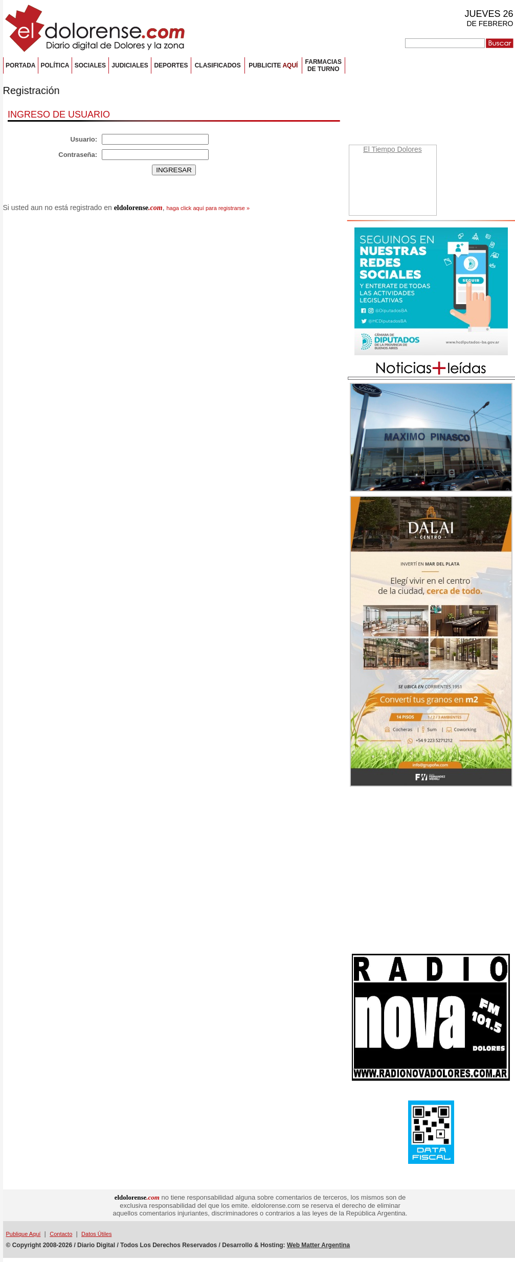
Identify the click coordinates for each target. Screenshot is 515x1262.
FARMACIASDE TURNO (323, 65)
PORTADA (20, 65)
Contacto (61, 1234)
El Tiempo (379, 149)
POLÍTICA (54, 65)
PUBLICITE (273, 65)
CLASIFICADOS (218, 65)
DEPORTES (171, 65)
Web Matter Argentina (318, 1245)
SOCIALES (90, 65)
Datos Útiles (96, 1234)
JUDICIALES (129, 65)
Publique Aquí (23, 1234)
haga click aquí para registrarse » (208, 208)
